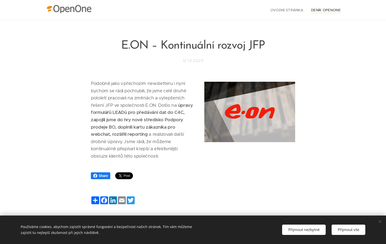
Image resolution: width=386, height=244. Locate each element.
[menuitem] (291, 10)
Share (100, 176)
